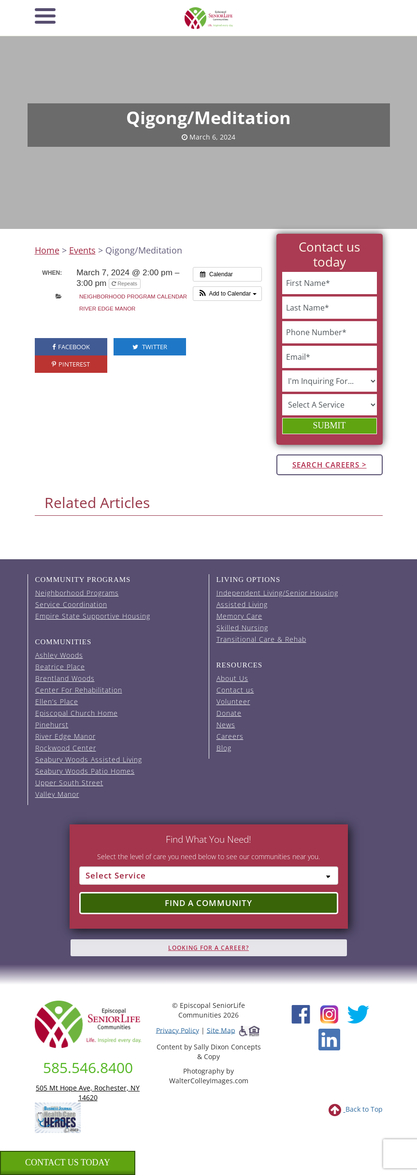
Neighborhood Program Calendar (133, 296)
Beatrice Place (60, 666)
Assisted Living (242, 604)
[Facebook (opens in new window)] (301, 1013)
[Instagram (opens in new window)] (329, 1013)
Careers (230, 736)
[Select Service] (208, 875)
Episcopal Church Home (76, 713)
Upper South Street (69, 782)
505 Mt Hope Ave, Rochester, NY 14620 (88, 1092)
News (225, 724)
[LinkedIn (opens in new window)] (329, 1038)
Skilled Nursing (242, 627)
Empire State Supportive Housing (92, 616)
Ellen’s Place (56, 701)
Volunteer (233, 701)
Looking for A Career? (208, 948)
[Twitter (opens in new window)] (358, 1013)
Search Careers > (329, 464)
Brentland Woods (65, 678)
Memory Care (239, 616)
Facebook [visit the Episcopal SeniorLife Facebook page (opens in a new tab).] (71, 346)
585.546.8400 (88, 1067)
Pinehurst (52, 724)
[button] (227, 293)
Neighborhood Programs (77, 592)
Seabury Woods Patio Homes (85, 771)
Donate (229, 713)
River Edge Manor (107, 308)
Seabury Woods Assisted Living (88, 759)
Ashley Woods (59, 655)
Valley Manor (57, 794)
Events (82, 250)
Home (47, 250)
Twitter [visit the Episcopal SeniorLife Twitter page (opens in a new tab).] (149, 346)
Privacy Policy (177, 1029)
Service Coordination (71, 604)
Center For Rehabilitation (78, 689)
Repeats (125, 283)
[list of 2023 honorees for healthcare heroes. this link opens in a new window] (58, 1116)
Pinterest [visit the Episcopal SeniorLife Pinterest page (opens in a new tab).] (71, 364)
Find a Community (208, 902)
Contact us (235, 689)
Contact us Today (67, 1162)
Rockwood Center (65, 747)
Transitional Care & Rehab (261, 639)
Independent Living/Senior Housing (277, 592)
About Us (232, 678)
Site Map (221, 1029)
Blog (223, 747)
